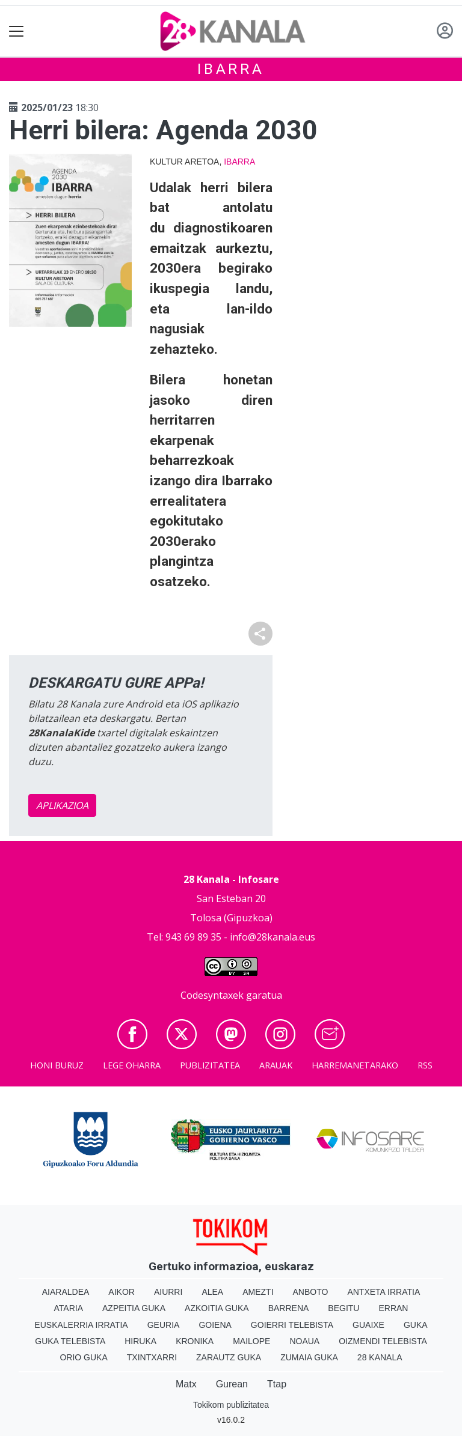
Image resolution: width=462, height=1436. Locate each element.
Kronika (195, 1341)
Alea (212, 1292)
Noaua (304, 1341)
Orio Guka (83, 1357)
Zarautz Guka (228, 1357)
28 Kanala (379, 1357)
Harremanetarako (355, 1065)
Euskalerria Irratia (81, 1325)
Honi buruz (57, 1065)
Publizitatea (210, 1065)
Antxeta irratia (383, 1292)
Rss (425, 1065)
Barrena (288, 1308)
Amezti (257, 1292)
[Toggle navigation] (16, 31)
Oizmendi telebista (383, 1341)
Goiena (215, 1325)
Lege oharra (132, 1065)
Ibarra (231, 69)
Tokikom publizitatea (231, 1405)
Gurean (232, 1384)
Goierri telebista (292, 1325)
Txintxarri (152, 1357)
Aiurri (168, 1292)
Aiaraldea (66, 1292)
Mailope (251, 1341)
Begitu (343, 1308)
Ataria (69, 1308)
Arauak (275, 1065)
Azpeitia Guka (133, 1308)
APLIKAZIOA (62, 805)
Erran (393, 1308)
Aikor (121, 1292)
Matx (186, 1384)
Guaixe (368, 1325)
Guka (416, 1325)
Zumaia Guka (309, 1357)
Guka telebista (70, 1341)
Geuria (163, 1325)
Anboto (310, 1292)
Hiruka (140, 1341)
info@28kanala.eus (272, 937)
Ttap (276, 1384)
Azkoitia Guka (217, 1308)
